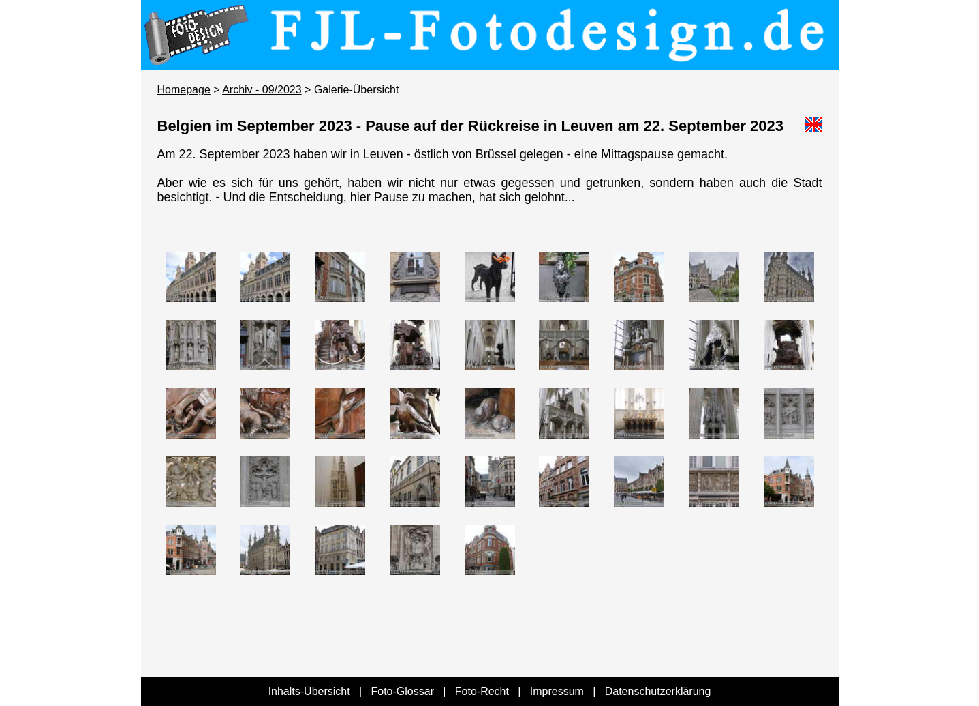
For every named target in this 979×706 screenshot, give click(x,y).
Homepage (184, 89)
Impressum (557, 691)
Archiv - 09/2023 (262, 89)
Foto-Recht (482, 691)
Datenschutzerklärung (658, 691)
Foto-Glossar (402, 691)
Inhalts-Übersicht (309, 691)
